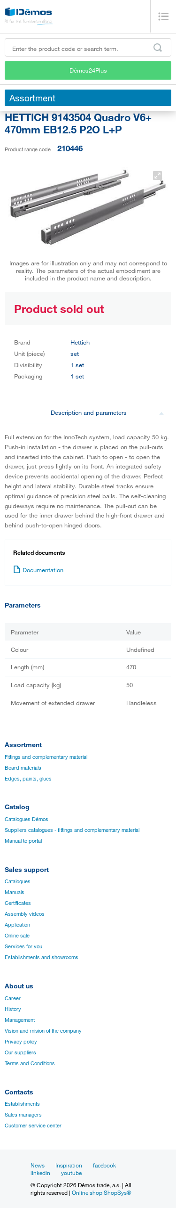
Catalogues (18, 881)
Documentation (38, 570)
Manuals (14, 892)
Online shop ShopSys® (101, 1192)
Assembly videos (25, 914)
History (13, 1009)
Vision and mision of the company (43, 1030)
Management (20, 1020)
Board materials (23, 767)
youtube (71, 1172)
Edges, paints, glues (28, 778)
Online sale (17, 935)
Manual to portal (23, 841)
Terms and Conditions (30, 1063)
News (38, 1165)
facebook (104, 1165)
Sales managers (23, 1114)
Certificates (18, 903)
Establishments (22, 1104)
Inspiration (68, 1165)
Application (17, 924)
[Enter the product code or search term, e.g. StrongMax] (88, 47)
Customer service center (33, 1125)
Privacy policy (21, 1041)
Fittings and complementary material (46, 757)
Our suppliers (20, 1052)
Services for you (23, 946)
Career (13, 998)
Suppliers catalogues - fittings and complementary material (72, 830)
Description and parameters (107, 412)
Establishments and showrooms (41, 957)
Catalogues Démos (26, 819)
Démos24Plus (88, 70)
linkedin (40, 1172)
